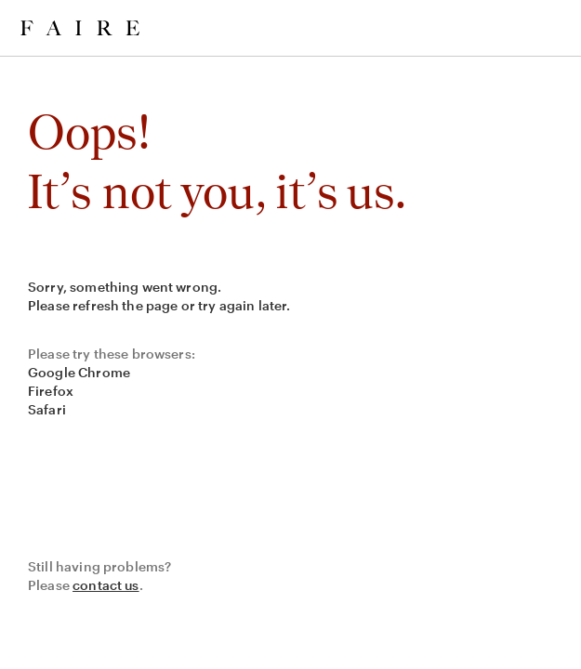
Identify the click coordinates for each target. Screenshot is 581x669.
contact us (106, 585)
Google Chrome (79, 372)
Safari (47, 409)
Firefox (50, 391)
